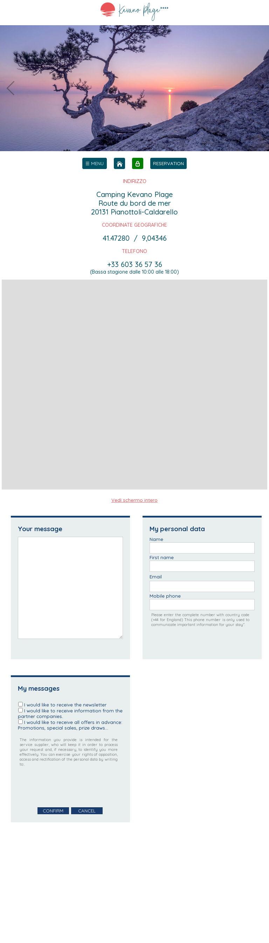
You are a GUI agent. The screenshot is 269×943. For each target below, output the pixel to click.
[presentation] (71, 787)
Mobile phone (165, 596)
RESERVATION (168, 163)
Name (156, 539)
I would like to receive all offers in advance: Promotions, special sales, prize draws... (70, 725)
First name (162, 557)
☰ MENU (94, 163)
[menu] (94, 163)
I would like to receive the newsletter (65, 705)
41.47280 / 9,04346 (135, 238)
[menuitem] (94, 163)
